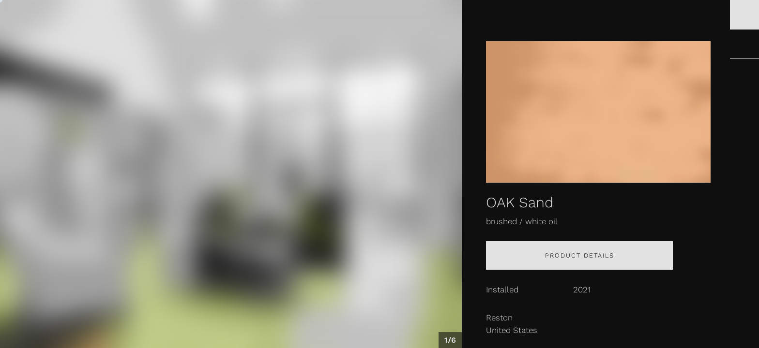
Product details (579, 255)
